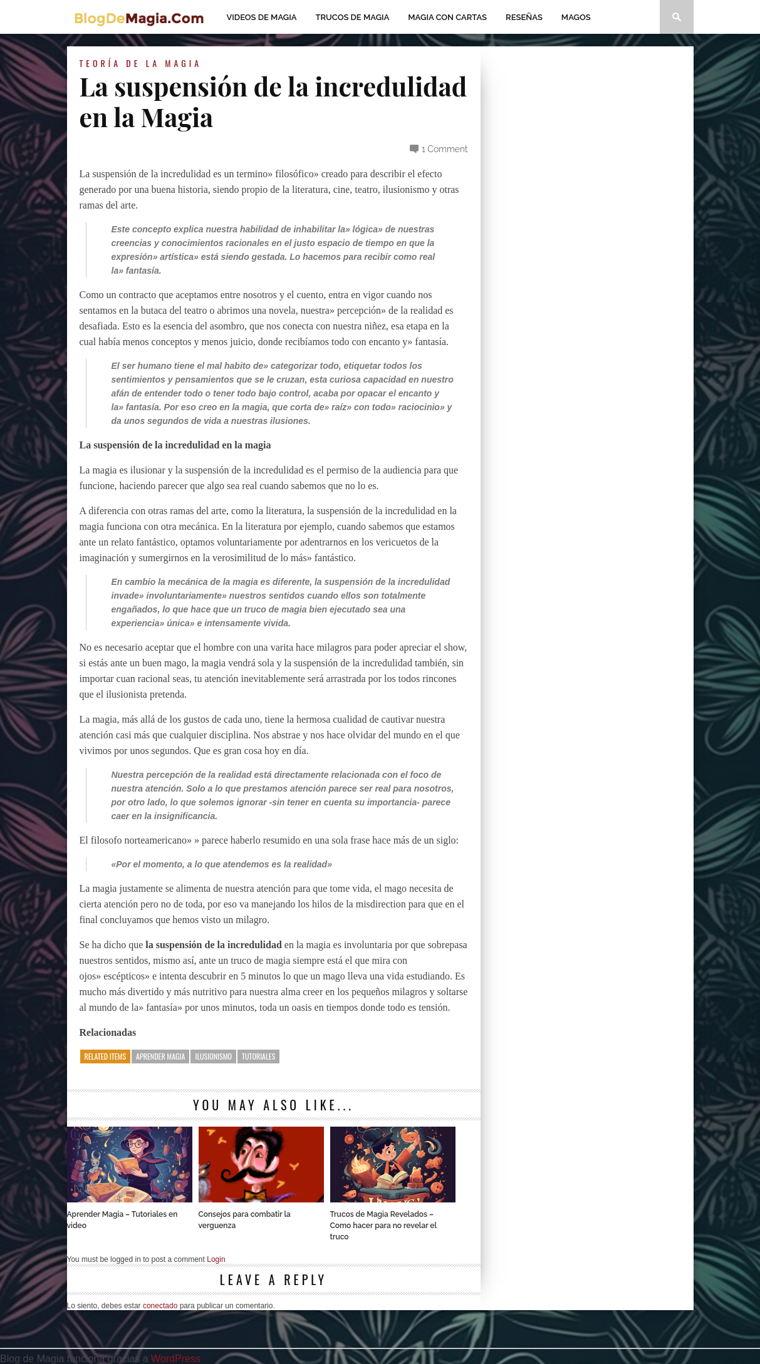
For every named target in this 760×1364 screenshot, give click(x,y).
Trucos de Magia (353, 17)
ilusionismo (213, 1056)
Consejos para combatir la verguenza (245, 1220)
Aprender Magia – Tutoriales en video (122, 1220)
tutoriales (258, 1056)
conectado (160, 1305)
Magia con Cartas (447, 17)
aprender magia (160, 1056)
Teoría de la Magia (141, 63)
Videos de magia (262, 17)
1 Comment (445, 149)
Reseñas (524, 17)
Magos (576, 17)
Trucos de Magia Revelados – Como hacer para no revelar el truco (383, 1225)
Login (216, 1259)
